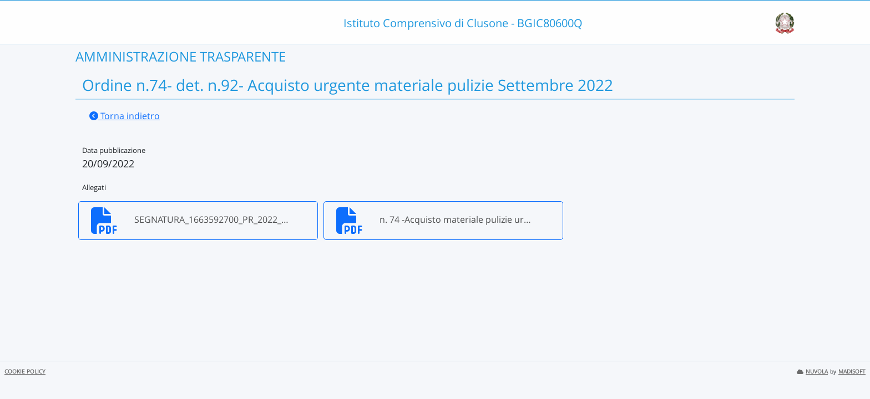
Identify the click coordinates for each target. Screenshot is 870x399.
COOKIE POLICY (24, 371)
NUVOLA (812, 371)
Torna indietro (124, 116)
